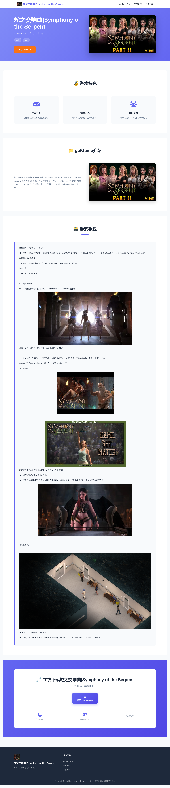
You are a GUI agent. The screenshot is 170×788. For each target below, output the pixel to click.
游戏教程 (138, 4)
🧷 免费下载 (25, 50)
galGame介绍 (124, 4)
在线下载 (149, 4)
